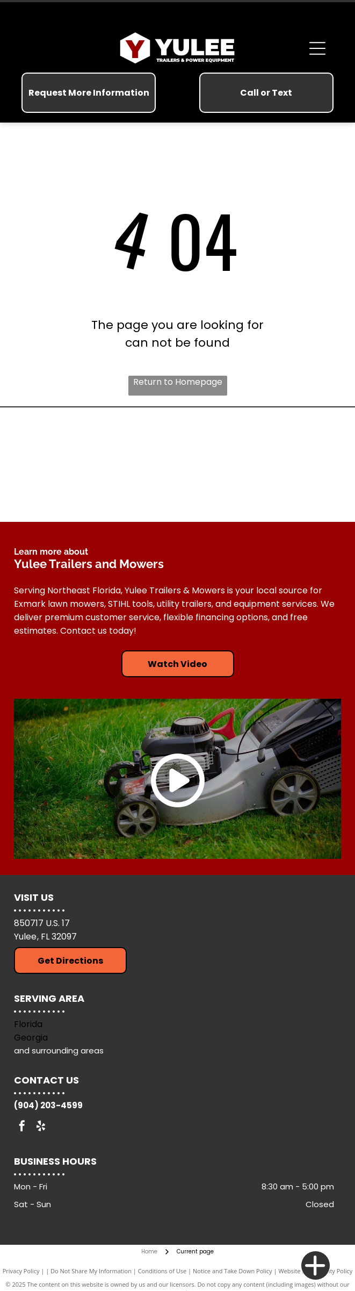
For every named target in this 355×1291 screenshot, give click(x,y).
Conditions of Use (162, 1271)
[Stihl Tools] (259, 438)
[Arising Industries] (95, 438)
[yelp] (41, 1127)
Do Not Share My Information (91, 1271)
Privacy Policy (21, 1271)
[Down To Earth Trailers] (259, 492)
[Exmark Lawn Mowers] (95, 492)
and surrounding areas (59, 1050)
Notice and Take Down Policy (232, 1271)
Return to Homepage (177, 382)
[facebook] (22, 1127)
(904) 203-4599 (48, 1105)
